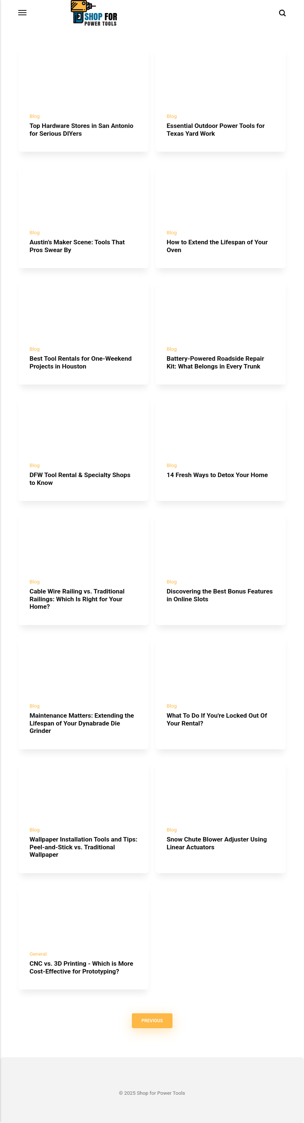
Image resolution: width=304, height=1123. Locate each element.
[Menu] (22, 13)
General (38, 954)
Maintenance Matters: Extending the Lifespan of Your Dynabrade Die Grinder (81, 723)
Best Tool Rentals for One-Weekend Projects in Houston (80, 362)
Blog (34, 116)
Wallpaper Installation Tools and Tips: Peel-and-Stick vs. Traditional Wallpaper (83, 847)
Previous (151, 1020)
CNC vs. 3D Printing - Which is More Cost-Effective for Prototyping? (81, 967)
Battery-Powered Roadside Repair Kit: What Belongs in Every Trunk (215, 362)
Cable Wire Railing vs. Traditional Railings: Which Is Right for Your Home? (76, 599)
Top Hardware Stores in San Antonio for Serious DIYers (81, 129)
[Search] (282, 13)
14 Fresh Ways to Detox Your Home (217, 475)
